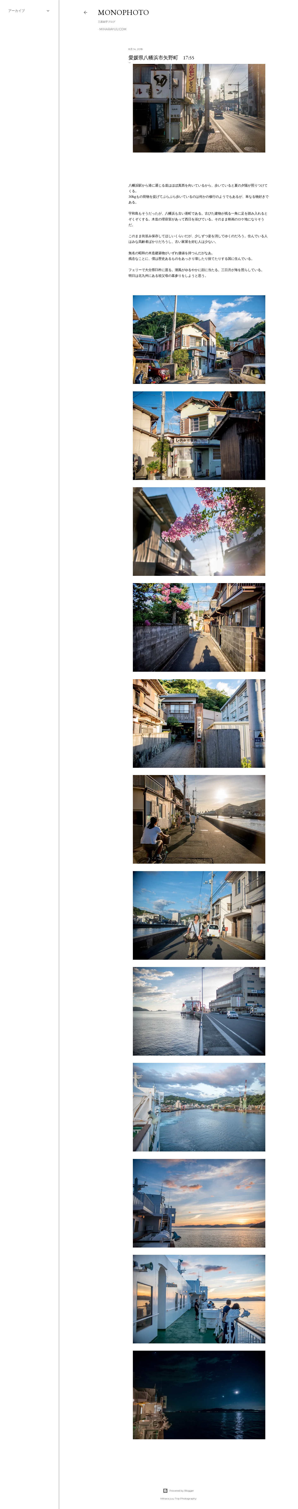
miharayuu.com (112, 29)
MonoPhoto (123, 12)
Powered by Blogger (178, 1490)
